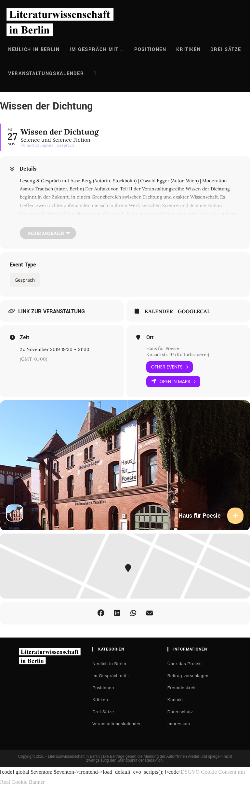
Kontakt (175, 699)
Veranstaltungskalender (116, 723)
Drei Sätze (103, 711)
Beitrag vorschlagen (187, 675)
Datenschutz (180, 711)
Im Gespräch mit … (112, 675)
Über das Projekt (184, 663)
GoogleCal (194, 311)
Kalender (159, 311)
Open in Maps (173, 382)
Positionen (103, 687)
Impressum (178, 723)
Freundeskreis (182, 687)
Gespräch (25, 280)
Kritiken (100, 699)
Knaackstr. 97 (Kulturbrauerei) (177, 354)
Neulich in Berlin (109, 663)
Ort (150, 338)
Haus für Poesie (162, 348)
